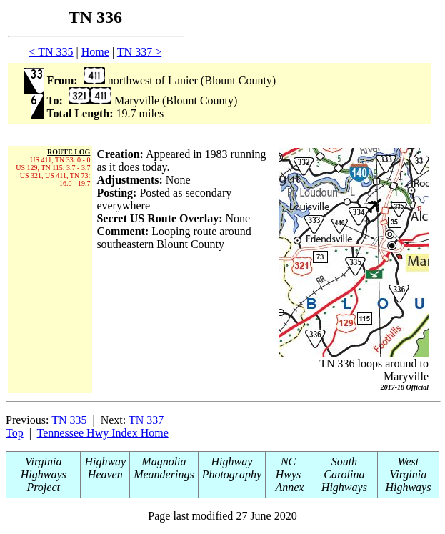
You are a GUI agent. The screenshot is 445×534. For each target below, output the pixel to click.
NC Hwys (288, 467)
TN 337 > (139, 52)
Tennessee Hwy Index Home (103, 433)
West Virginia (408, 467)
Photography (232, 474)
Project (43, 487)
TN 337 (146, 420)
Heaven (105, 474)
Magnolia (163, 461)
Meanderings (164, 474)
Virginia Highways (43, 467)
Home (95, 52)
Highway (105, 461)
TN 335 (68, 420)
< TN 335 (51, 52)
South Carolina (344, 467)
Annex (288, 487)
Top (15, 433)
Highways (344, 487)
